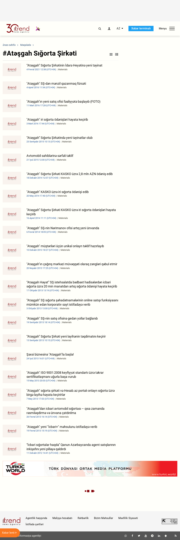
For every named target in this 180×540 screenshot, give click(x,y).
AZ (118, 28)
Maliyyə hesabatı (62, 518)
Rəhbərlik (83, 518)
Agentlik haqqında (36, 518)
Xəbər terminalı (141, 28)
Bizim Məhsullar (103, 518)
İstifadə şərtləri (35, 524)
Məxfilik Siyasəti (128, 518)
